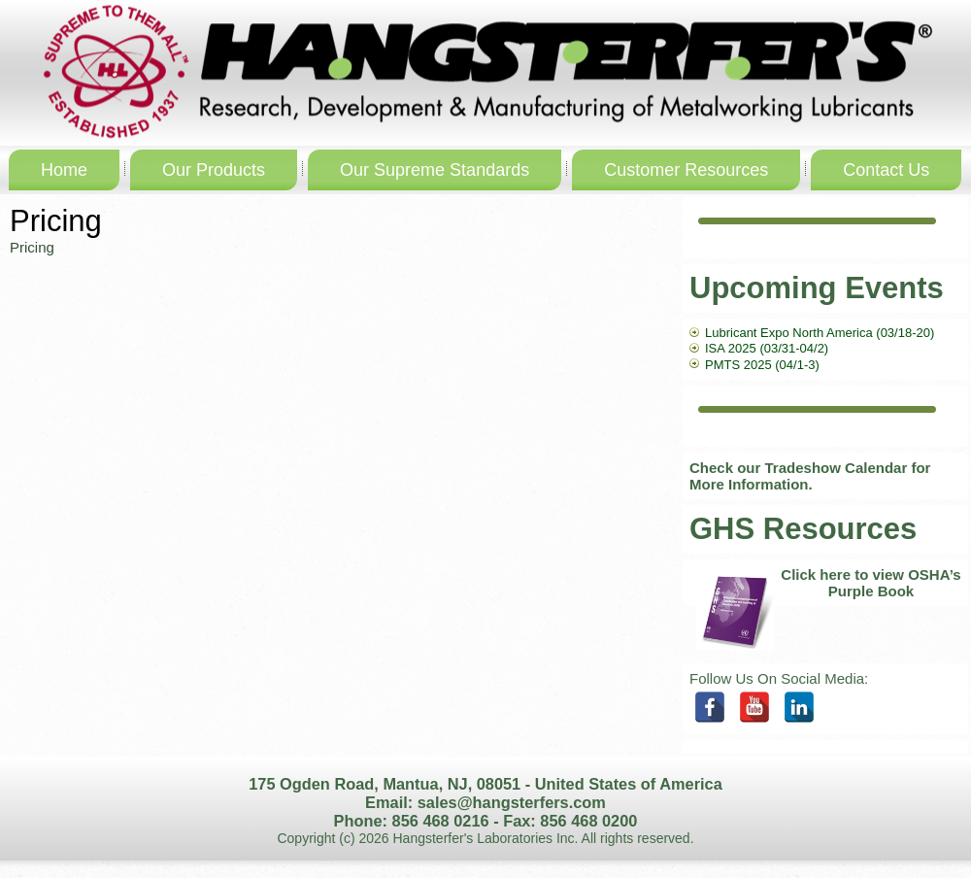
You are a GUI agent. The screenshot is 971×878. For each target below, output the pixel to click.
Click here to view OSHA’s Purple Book (870, 582)
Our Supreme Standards (434, 170)
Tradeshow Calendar (836, 467)
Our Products (213, 170)
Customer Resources (686, 170)
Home (64, 170)
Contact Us (886, 170)
